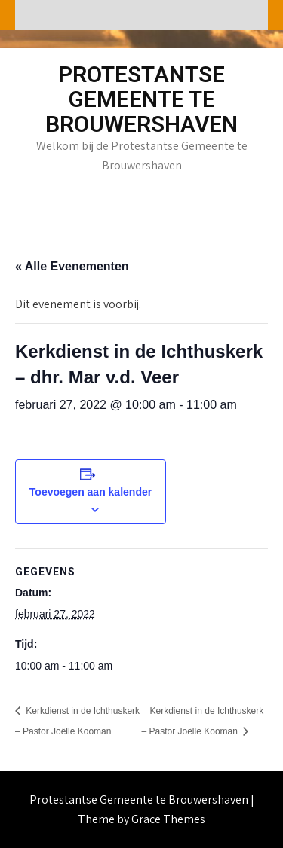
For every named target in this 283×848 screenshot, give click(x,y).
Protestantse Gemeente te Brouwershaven (141, 99)
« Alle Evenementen (72, 266)
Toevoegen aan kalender (90, 492)
